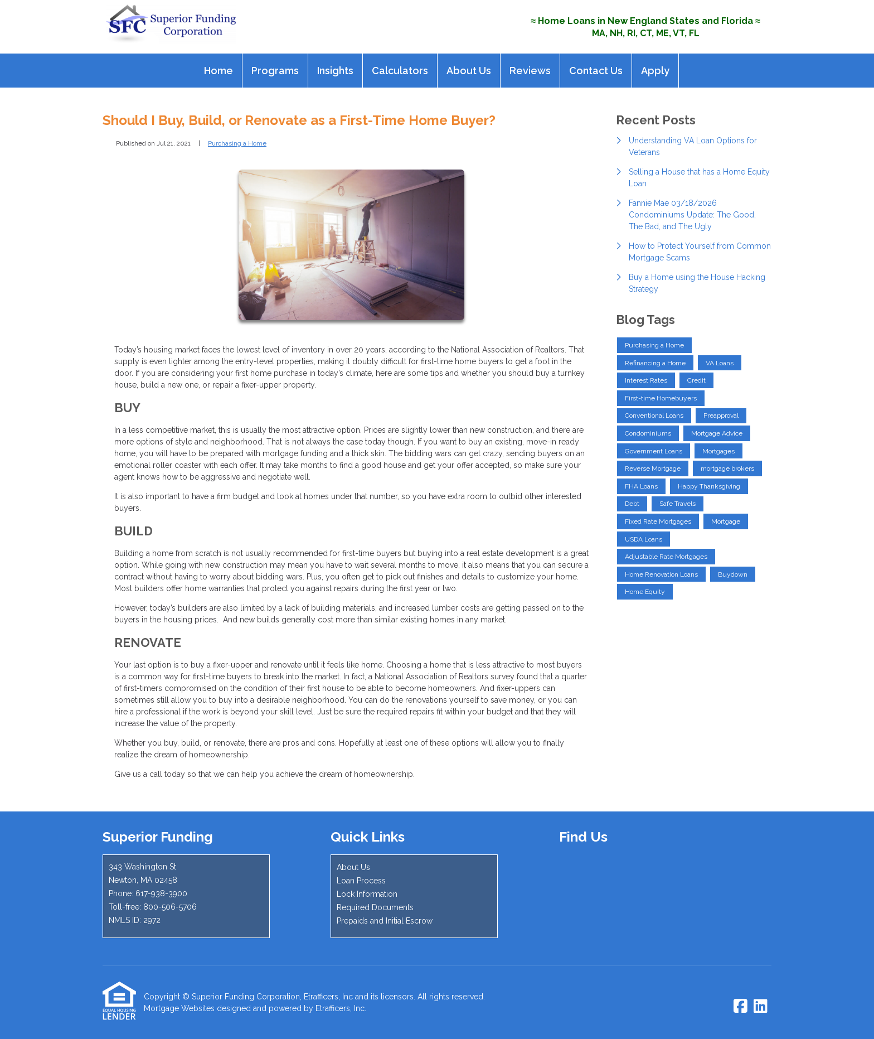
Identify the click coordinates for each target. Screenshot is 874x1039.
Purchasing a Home (237, 143)
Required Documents (375, 907)
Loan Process (361, 880)
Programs (275, 70)
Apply (655, 70)
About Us (468, 70)
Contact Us (596, 70)
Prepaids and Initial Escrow (385, 920)
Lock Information (367, 894)
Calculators (400, 70)
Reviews (530, 70)
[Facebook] (740, 1006)
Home (218, 70)
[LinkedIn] (761, 1006)
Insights (335, 70)
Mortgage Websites (179, 1008)
